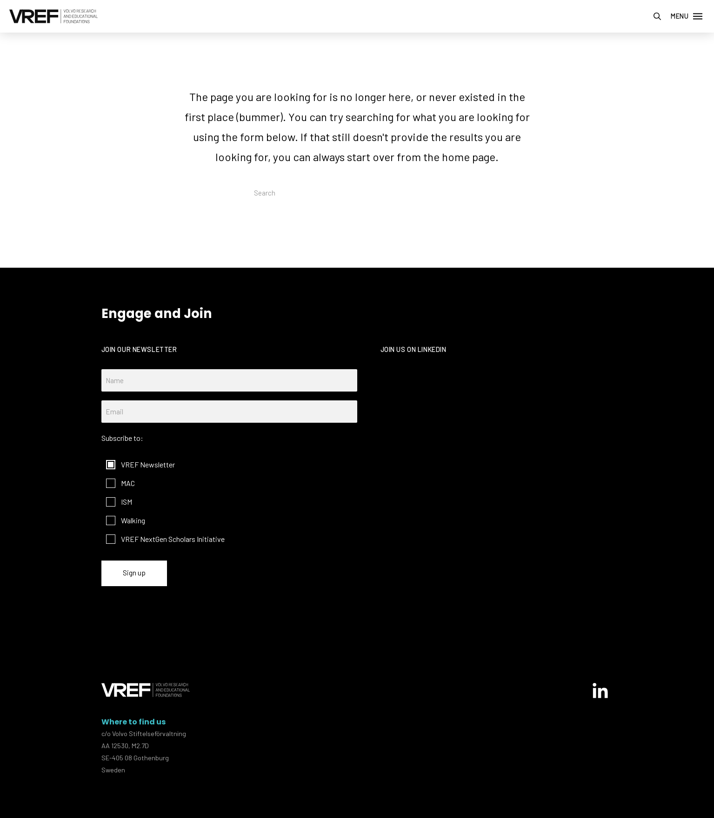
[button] (657, 16)
